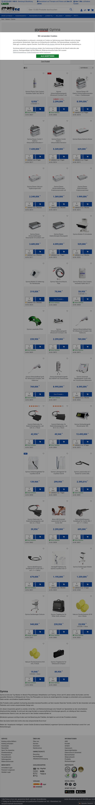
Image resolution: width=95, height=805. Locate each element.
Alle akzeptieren (47, 56)
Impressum (47, 52)
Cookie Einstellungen (31, 48)
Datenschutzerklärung (19, 52)
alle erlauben (51, 44)
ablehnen (16, 50)
